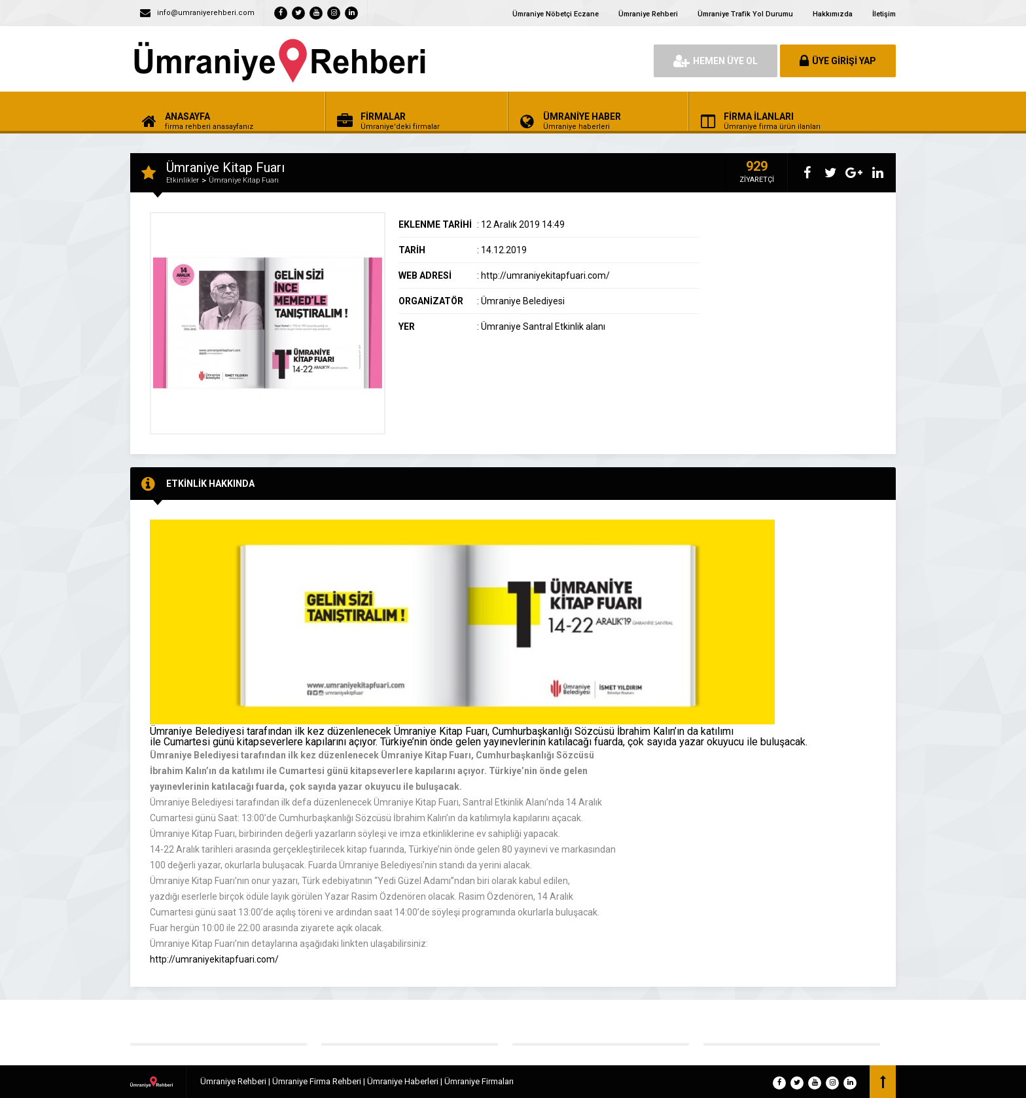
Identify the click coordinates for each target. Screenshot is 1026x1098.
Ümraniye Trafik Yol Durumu (745, 14)
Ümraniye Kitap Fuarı (244, 180)
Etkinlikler (182, 180)
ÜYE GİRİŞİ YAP (838, 60)
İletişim (884, 14)
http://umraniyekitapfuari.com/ (214, 959)
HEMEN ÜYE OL (715, 60)
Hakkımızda (833, 14)
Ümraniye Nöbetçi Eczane (555, 14)
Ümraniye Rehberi (648, 14)
